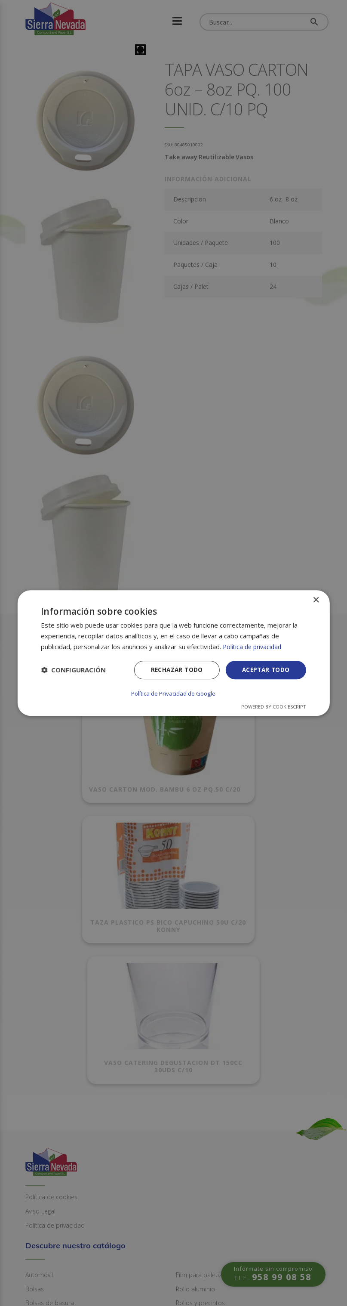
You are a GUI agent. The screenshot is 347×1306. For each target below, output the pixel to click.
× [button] (316, 600)
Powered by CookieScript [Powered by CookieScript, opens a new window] (273, 706)
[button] (73, 671)
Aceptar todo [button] (265, 670)
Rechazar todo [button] (174, 670)
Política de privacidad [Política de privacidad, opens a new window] (254, 647)
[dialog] (173, 653)
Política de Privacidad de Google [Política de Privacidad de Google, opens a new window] (173, 693)
